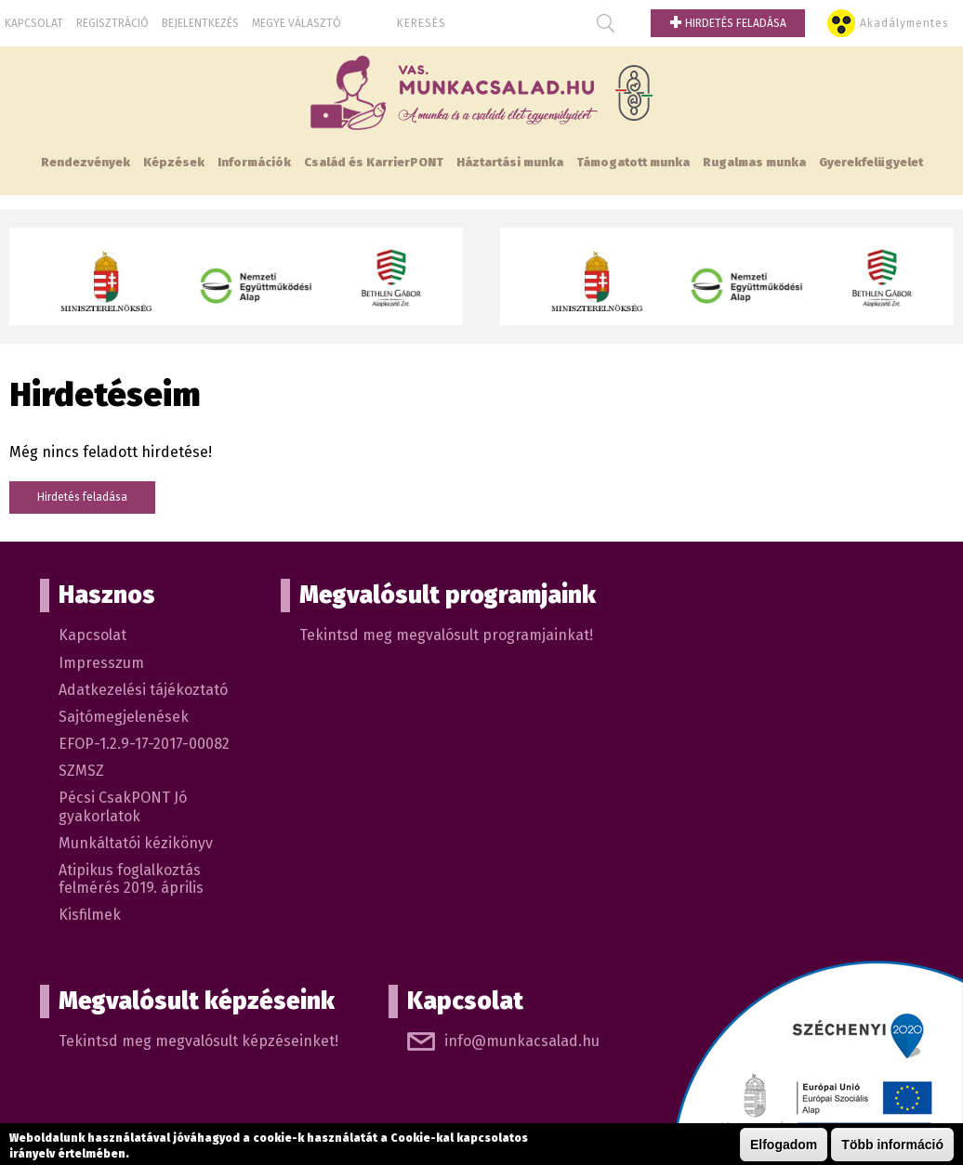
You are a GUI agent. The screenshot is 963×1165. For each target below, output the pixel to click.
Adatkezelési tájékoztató (143, 690)
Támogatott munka (633, 162)
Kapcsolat (34, 23)
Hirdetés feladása (727, 23)
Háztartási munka (509, 162)
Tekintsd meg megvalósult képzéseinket (197, 1041)
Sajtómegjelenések (124, 717)
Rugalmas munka (754, 162)
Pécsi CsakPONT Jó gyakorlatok (123, 806)
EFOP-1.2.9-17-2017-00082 (144, 744)
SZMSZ (81, 770)
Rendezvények (85, 162)
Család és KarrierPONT (373, 162)
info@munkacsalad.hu (522, 1041)
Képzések (173, 162)
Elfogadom (783, 1144)
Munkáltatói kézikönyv (136, 843)
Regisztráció (112, 23)
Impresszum (101, 663)
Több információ (892, 1144)
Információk (254, 162)
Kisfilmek (90, 914)
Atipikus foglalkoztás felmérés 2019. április (131, 879)
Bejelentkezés (200, 23)
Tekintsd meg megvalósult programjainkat (444, 635)
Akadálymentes (904, 23)
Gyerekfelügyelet (871, 162)
